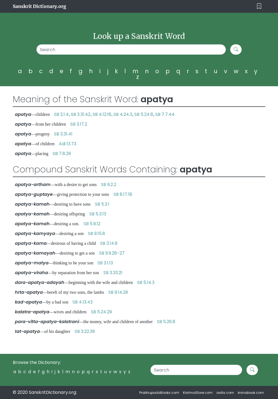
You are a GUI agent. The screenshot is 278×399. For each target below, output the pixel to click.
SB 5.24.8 (143, 114)
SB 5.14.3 (145, 282)
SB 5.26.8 (166, 321)
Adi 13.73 (67, 144)
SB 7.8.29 (62, 153)
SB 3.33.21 (112, 273)
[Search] (131, 49)
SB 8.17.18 (122, 194)
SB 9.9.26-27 (112, 253)
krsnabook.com (251, 392)
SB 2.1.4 (61, 114)
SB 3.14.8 (109, 243)
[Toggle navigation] (259, 6)
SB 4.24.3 (122, 114)
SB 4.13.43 (82, 302)
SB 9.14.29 (118, 292)
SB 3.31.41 (63, 134)
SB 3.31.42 (80, 114)
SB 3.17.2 (78, 124)
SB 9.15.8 (96, 233)
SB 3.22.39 (85, 331)
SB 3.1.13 (105, 263)
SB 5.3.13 (97, 214)
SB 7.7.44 (165, 114)
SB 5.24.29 (101, 312)
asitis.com (225, 392)
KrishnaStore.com (198, 392)
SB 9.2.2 (108, 184)
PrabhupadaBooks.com (159, 392)
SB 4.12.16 (102, 114)
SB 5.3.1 (102, 204)
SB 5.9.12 (92, 224)
